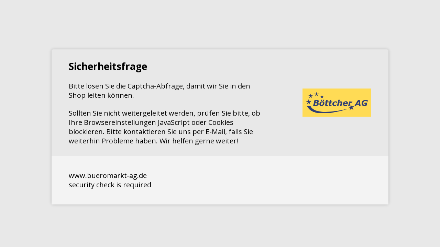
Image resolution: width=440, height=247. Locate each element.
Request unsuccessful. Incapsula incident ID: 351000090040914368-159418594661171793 (220, 123)
